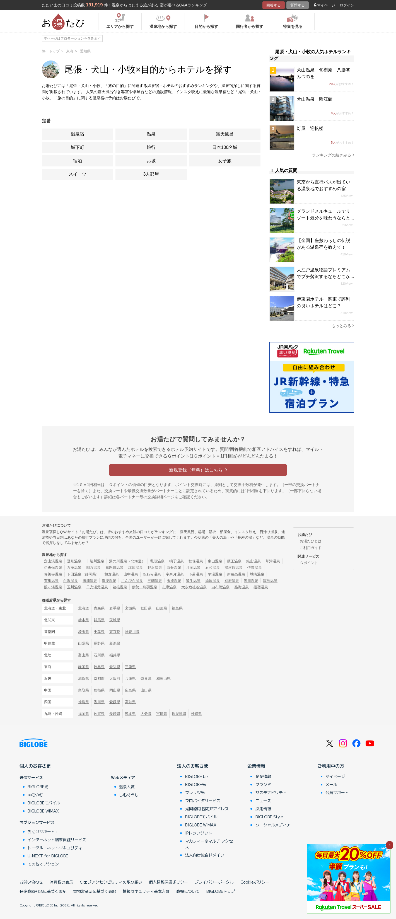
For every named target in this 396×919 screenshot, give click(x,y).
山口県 (146, 690)
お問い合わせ (31, 882)
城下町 (77, 147)
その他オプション (43, 864)
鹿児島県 (179, 714)
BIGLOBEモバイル (44, 803)
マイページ (324, 5)
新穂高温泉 (236, 574)
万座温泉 (74, 567)
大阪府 (114, 678)
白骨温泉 (174, 567)
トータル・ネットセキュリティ (55, 847)
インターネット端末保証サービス (57, 839)
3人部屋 (151, 174)
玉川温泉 (74, 587)
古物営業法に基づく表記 (94, 891)
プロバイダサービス (202, 800)
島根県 (99, 690)
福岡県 (83, 714)
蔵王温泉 (234, 561)
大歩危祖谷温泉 (194, 587)
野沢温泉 (155, 567)
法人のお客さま (192, 765)
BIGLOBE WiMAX (43, 811)
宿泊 (77, 160)
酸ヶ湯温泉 (53, 587)
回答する (273, 5)
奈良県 (146, 678)
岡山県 (114, 690)
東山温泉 (215, 561)
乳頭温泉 (157, 561)
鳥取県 (83, 690)
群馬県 (99, 620)
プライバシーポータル (214, 882)
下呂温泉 (196, 574)
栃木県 (83, 620)
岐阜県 (99, 667)
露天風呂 (225, 134)
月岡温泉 (193, 567)
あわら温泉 (152, 574)
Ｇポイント (309, 563)
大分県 (146, 714)
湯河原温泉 (233, 567)
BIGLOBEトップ (220, 891)
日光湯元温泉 (97, 587)
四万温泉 (93, 567)
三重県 (130, 667)
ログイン (347, 5)
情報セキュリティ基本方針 (146, 891)
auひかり (36, 794)
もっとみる (343, 325)
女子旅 (224, 160)
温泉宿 (77, 134)
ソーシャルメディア (273, 825)
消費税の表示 (61, 882)
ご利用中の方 (330, 765)
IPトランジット (198, 833)
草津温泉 (272, 561)
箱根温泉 (120, 587)
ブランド (263, 784)
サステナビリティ (271, 792)
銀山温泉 (253, 561)
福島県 (177, 608)
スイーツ (77, 174)
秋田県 (146, 608)
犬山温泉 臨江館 (314, 99)
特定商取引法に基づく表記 (43, 891)
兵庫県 (130, 678)
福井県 (114, 655)
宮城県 (130, 608)
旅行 (151, 147)
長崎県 (114, 714)
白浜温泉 (70, 581)
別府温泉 (231, 581)
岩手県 (114, 608)
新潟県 (114, 643)
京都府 (99, 678)
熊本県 (130, 714)
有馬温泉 (51, 581)
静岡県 (83, 667)
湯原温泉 (212, 581)
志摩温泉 (169, 587)
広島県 (130, 690)
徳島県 (83, 702)
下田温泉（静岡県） (83, 574)
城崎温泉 (257, 574)
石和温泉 (212, 567)
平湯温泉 (215, 574)
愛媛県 (114, 702)
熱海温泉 (241, 587)
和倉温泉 (111, 574)
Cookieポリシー (254, 882)
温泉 (151, 134)
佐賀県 (99, 714)
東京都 (114, 632)
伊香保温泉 (53, 567)
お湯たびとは (311, 541)
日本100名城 (225, 147)
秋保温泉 (196, 561)
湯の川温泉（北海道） (127, 561)
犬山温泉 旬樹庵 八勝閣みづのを (323, 73)
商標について (188, 891)
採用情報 (263, 808)
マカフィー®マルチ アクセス (209, 844)
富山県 (83, 655)
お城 (151, 160)
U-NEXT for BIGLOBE (48, 855)
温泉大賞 (127, 786)
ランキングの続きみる (333, 155)
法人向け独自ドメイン (204, 855)
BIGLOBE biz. (197, 776)
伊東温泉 (254, 567)
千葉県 (99, 632)
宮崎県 (161, 714)
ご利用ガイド (311, 548)
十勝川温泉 (95, 561)
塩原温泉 (135, 567)
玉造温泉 (174, 581)
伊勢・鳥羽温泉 (144, 587)
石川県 (99, 655)
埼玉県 (83, 632)
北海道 (83, 608)
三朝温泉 (155, 581)
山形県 (161, 608)
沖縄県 (196, 714)
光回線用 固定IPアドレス (207, 808)
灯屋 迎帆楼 (310, 128)
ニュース (263, 800)
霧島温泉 (270, 581)
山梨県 (83, 643)
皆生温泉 (193, 581)
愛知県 (114, 667)
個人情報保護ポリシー (168, 882)
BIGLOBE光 (38, 786)
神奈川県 (132, 632)
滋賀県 (83, 678)
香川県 (99, 702)
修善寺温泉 (53, 574)
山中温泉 (131, 574)
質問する (297, 5)
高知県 (130, 702)
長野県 (99, 643)
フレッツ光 (195, 792)
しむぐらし (129, 794)
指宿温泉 (260, 587)
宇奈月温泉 (175, 574)
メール (331, 784)
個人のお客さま (35, 765)
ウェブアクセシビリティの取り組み (111, 882)
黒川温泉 (251, 581)
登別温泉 (74, 561)
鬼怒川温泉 (114, 567)
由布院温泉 (220, 587)
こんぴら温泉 (132, 581)
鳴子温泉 (176, 561)
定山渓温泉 (53, 561)
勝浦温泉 (90, 581)
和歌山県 (163, 678)
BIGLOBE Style (269, 816)
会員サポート (337, 792)
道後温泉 (109, 581)
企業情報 (256, 765)
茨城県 (114, 620)
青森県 (99, 608)
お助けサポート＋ (43, 831)
